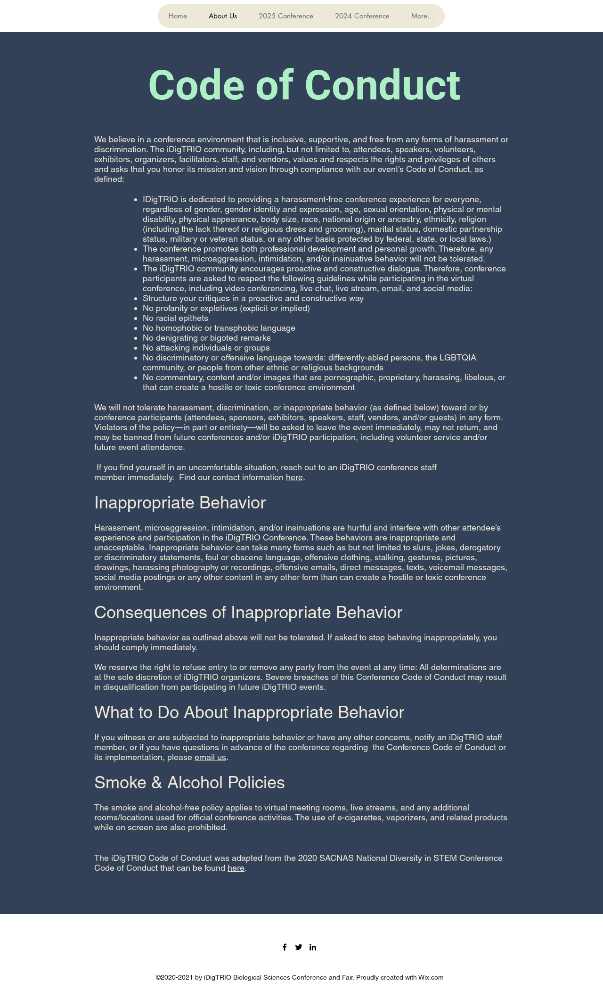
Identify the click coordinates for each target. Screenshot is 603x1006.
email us (210, 757)
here (294, 477)
